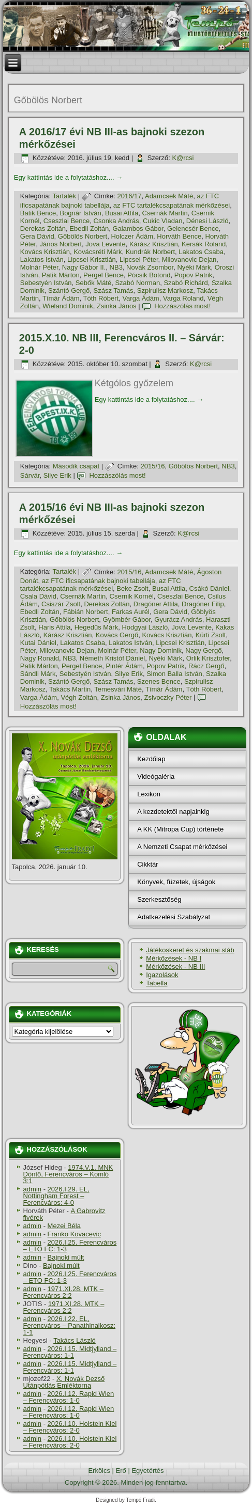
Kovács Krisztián (45, 252)
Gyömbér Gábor (127, 619)
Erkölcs (99, 1470)
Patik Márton (61, 275)
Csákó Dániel (209, 588)
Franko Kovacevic (74, 1234)
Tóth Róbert (101, 298)
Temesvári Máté (118, 689)
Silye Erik (57, 475)
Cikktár (147, 864)
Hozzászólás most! (182, 306)
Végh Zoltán (79, 697)
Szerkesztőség (159, 899)
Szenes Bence (159, 681)
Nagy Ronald (39, 658)
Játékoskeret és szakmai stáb (190, 950)
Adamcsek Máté (169, 196)
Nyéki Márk (194, 267)
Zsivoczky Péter (168, 697)
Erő (121, 1470)
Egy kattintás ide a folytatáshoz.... (68, 177)
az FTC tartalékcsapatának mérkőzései (171, 205)
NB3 (116, 267)
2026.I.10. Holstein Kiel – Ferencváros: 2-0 (70, 1427)
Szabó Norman (137, 283)
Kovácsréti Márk (97, 252)
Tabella (156, 983)
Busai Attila (121, 213)
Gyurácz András (178, 619)
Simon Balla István (174, 674)
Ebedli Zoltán (89, 228)
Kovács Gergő (117, 635)
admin (32, 1189)
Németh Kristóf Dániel (112, 658)
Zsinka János (117, 306)
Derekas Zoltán (43, 228)
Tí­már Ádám (61, 298)
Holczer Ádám (132, 236)
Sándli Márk (38, 674)
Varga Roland (183, 298)
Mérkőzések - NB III (175, 966)
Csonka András (116, 221)
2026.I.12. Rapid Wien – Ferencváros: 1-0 (68, 1397)
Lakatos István (42, 259)
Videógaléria (155, 776)
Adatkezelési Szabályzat (173, 917)
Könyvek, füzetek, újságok (176, 882)
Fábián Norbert (85, 612)
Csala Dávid (38, 596)
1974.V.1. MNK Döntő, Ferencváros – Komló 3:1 (68, 1174)
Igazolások (162, 975)
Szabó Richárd (185, 283)
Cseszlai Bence (66, 221)
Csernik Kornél (132, 596)
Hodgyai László (145, 627)
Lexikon (148, 794)
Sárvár (30, 475)
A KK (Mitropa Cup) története (180, 829)
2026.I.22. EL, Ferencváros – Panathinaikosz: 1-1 (69, 1325)
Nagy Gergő (203, 650)
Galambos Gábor (137, 228)
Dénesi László (207, 221)
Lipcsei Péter (139, 259)
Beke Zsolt (132, 588)
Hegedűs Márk (96, 627)
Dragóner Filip (203, 604)
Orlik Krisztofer (208, 658)
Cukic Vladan (163, 221)
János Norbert (60, 244)
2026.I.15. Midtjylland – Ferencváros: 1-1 (70, 1352)
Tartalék (65, 196)
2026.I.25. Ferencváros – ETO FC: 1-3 (70, 1245)
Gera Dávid (37, 236)
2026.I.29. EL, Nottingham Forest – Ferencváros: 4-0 (56, 1195)
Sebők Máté (93, 283)
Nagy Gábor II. (84, 267)
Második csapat (76, 466)
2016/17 (129, 196)
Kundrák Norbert (150, 252)
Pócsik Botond (148, 275)
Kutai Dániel (38, 643)
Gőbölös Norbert (82, 236)
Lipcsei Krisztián (91, 259)
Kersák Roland (204, 244)
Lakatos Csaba (201, 252)
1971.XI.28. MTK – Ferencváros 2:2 (63, 1292)
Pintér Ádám (124, 666)
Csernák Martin (164, 213)
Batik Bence (38, 213)
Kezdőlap (151, 759)
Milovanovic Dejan (189, 259)
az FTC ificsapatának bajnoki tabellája (98, 581)
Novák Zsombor (149, 267)
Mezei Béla (64, 1226)
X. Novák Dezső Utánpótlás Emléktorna (64, 1382)
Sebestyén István (46, 283)
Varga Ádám (140, 298)
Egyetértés (147, 1470)
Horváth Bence (179, 236)
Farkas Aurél (131, 612)
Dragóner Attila (156, 604)
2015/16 (152, 466)
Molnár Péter (39, 267)
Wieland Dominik (67, 306)
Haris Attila (54, 627)
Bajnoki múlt (66, 1257)
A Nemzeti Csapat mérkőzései (182, 847)
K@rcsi (183, 158)
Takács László (74, 1340)
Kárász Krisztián (153, 244)
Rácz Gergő (206, 666)
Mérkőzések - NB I (173, 958)
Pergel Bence (103, 275)
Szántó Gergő (69, 290)
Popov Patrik (193, 275)
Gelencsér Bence (193, 228)
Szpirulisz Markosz (165, 290)
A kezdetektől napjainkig (173, 811)
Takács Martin (70, 689)
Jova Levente (105, 244)
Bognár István (80, 213)
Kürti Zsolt (211, 635)
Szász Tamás (114, 290)
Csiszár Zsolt (60, 604)
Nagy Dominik (161, 650)
